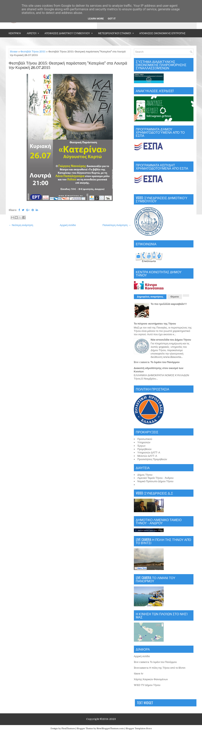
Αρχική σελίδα (68, 225)
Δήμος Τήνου (145, 474)
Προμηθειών (144, 449)
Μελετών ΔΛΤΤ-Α (147, 455)
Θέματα (174, 296)
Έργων (141, 445)
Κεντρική (15, 33)
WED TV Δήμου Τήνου (147, 685)
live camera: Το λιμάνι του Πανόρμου (157, 362)
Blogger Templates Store (139, 728)
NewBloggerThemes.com (110, 728)
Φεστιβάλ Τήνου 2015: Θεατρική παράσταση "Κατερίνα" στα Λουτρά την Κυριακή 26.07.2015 (68, 65)
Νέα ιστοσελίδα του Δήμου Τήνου (171, 339)
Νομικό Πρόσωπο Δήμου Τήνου (155, 481)
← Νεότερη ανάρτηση (21, 225)
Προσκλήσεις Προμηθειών (152, 459)
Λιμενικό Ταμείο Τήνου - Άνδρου (155, 477)
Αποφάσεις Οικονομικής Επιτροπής (162, 33)
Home (14, 51)
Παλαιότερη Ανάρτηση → (116, 225)
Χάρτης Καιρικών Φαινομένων (151, 679)
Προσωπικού (144, 438)
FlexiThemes (68, 728)
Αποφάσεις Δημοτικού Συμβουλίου (69, 32)
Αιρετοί (34, 32)
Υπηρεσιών (144, 442)
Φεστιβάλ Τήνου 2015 (33, 51)
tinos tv (138, 673)
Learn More (96, 18)
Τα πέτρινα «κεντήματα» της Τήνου (155, 323)
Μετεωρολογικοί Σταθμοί (117, 32)
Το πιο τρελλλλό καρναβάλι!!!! (169, 303)
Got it (112, 18)
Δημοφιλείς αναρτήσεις (150, 296)
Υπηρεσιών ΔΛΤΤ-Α (148, 452)
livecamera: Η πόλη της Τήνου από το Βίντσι (160, 667)
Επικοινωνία (25, 41)
